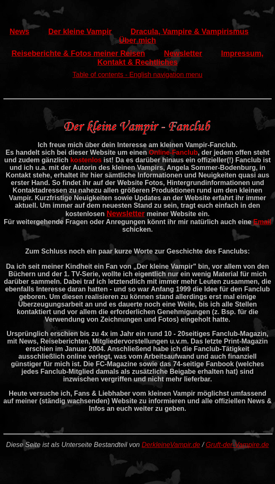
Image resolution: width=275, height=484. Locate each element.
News (19, 31)
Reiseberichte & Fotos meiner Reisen (78, 53)
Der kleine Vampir (80, 31)
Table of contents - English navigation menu (138, 74)
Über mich (137, 40)
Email (262, 221)
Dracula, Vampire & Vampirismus (190, 31)
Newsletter (183, 53)
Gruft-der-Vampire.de (237, 444)
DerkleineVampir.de (170, 444)
